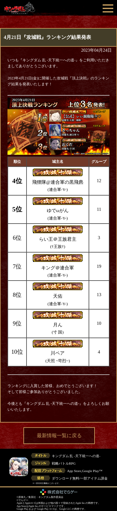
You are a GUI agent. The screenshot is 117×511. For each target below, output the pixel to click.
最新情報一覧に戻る (59, 435)
